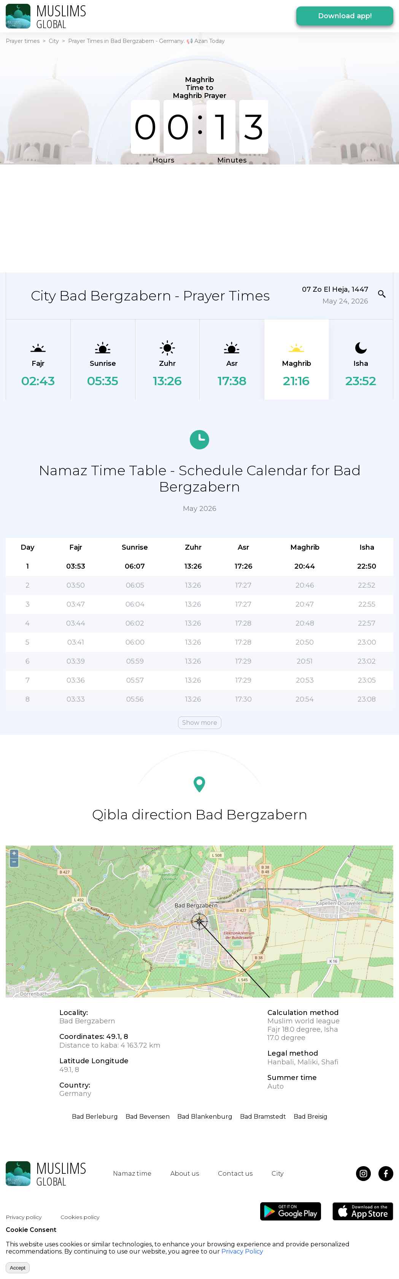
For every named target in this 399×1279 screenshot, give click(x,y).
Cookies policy (79, 1217)
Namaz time (132, 1173)
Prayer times (23, 41)
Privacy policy (23, 1217)
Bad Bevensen (148, 1116)
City (54, 41)
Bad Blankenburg (204, 1116)
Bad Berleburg (95, 1116)
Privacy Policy (242, 1251)
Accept (17, 1268)
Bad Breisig (310, 1116)
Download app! (345, 16)
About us (184, 1173)
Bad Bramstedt (263, 1116)
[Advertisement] (195, 217)
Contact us (235, 1173)
